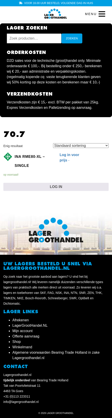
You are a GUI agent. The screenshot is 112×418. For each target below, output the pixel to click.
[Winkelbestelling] (81, 145)
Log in (56, 187)
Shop (16, 342)
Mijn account (22, 331)
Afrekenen (20, 320)
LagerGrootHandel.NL (30, 325)
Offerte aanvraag (25, 336)
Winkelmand (22, 347)
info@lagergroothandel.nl (21, 402)
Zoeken (72, 38)
